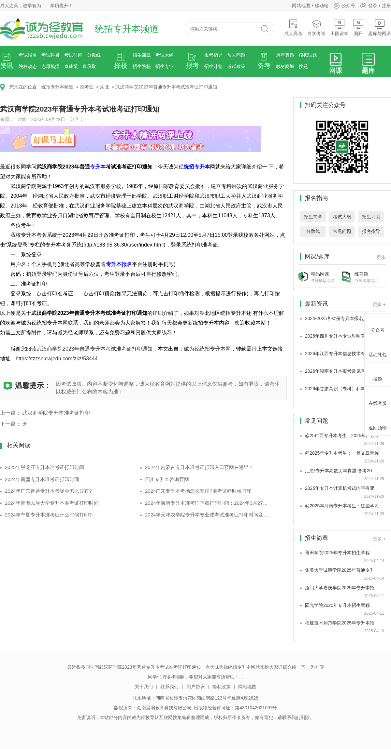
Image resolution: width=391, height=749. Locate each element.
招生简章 (142, 55)
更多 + (379, 304)
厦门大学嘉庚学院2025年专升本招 (339, 587)
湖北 (104, 86)
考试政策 (236, 66)
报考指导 (213, 55)
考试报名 (28, 55)
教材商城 (285, 66)
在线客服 (378, 398)
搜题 (303, 66)
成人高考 (293, 27)
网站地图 (301, 5)
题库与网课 (379, 27)
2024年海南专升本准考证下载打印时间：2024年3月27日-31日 (207, 503)
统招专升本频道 (57, 86)
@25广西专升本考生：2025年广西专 (342, 435)
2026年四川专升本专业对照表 (335, 336)
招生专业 (164, 66)
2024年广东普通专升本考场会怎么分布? (48, 491)
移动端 (321, 5)
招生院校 (142, 66)
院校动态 (28, 66)
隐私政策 (221, 686)
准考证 (87, 86)
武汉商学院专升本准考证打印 (56, 413)
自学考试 (316, 27)
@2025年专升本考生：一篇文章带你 (342, 453)
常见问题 (236, 55)
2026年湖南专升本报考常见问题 (337, 371)
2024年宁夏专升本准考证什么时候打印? (48, 514)
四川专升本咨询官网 (167, 479)
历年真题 (285, 55)
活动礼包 (378, 349)
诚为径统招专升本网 (207, 349)
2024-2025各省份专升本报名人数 (338, 318)
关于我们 (144, 686)
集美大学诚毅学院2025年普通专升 (339, 570)
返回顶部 (378, 422)
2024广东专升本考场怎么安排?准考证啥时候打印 (198, 491)
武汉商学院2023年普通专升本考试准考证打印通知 (166, 86)
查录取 (89, 66)
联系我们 (169, 686)
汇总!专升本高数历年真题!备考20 (338, 470)
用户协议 (195, 686)
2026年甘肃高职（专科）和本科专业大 (344, 388)
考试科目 (50, 55)
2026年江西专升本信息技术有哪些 (339, 353)
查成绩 (71, 66)
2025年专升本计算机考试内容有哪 (339, 488)
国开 (358, 27)
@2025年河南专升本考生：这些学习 (342, 505)
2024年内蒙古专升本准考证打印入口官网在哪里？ (199, 467)
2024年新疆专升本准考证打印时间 (42, 479)
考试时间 (73, 55)
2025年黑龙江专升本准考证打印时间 (44, 467)
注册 (386, 5)
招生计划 (213, 66)
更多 (381, 257)
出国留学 (339, 27)
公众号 (344, 5)
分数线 (94, 55)
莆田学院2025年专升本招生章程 (337, 552)
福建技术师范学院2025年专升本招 (339, 622)
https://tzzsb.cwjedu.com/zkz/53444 (57, 358)
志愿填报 (50, 66)
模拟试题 (308, 55)
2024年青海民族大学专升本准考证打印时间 (52, 503)
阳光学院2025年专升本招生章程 (337, 605)
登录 (372, 5)
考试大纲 (164, 55)
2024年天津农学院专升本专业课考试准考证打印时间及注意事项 (207, 514)
